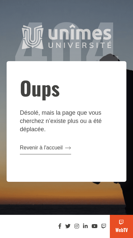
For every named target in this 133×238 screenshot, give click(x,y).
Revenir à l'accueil (45, 147)
